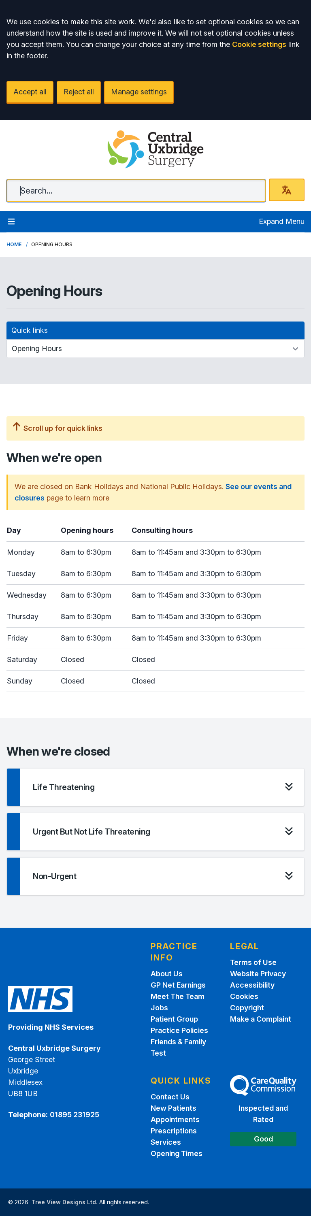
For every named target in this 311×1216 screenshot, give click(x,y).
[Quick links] (155, 348)
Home (13, 244)
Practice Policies (179, 1030)
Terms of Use (253, 962)
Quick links (29, 330)
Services (166, 1142)
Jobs (159, 1007)
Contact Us (170, 1096)
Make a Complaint (260, 1019)
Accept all (30, 91)
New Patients (173, 1108)
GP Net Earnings (178, 985)
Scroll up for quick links (57, 428)
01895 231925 (74, 1114)
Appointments (175, 1119)
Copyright (247, 1007)
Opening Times (176, 1153)
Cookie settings (259, 44)
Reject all (79, 91)
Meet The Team (177, 996)
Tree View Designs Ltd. (65, 1202)
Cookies (244, 996)
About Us (167, 973)
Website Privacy (258, 973)
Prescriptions (174, 1131)
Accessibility (252, 985)
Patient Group (174, 1019)
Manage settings (139, 91)
